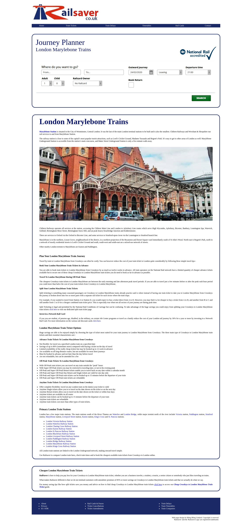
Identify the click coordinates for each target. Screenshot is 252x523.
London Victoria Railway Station (59, 421)
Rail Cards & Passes (95, 503)
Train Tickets (71, 25)
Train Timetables (168, 506)
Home (41, 25)
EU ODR (44, 508)
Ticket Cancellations (95, 506)
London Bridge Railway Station (58, 441)
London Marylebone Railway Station (61, 444)
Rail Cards (179, 25)
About (43, 503)
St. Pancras (112, 417)
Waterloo (116, 414)
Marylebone (50, 417)
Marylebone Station (47, 131)
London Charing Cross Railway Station (61, 426)
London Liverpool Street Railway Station (62, 436)
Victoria (179, 414)
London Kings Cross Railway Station (61, 446)
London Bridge (130, 414)
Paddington (193, 414)
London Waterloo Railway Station (59, 424)
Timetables (146, 25)
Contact (208, 25)
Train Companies (168, 508)
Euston (85, 417)
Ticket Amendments (95, 508)
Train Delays (110, 25)
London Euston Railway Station (59, 429)
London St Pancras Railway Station (60, 431)
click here (53, 309)
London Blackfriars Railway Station (60, 434)
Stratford (209, 414)
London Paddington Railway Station (60, 439)
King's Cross (99, 417)
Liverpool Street (68, 417)
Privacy (44, 506)
